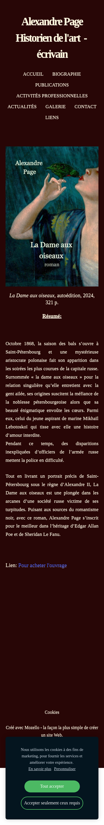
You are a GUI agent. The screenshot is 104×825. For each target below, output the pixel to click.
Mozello (31, 727)
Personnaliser (65, 769)
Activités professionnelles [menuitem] (52, 95)
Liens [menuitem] (52, 117)
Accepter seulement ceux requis (52, 802)
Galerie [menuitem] (55, 106)
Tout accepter (52, 786)
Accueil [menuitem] (33, 74)
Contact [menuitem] (86, 106)
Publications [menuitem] (52, 84)
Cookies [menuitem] (52, 712)
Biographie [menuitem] (66, 74)
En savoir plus (40, 769)
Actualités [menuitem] (22, 106)
